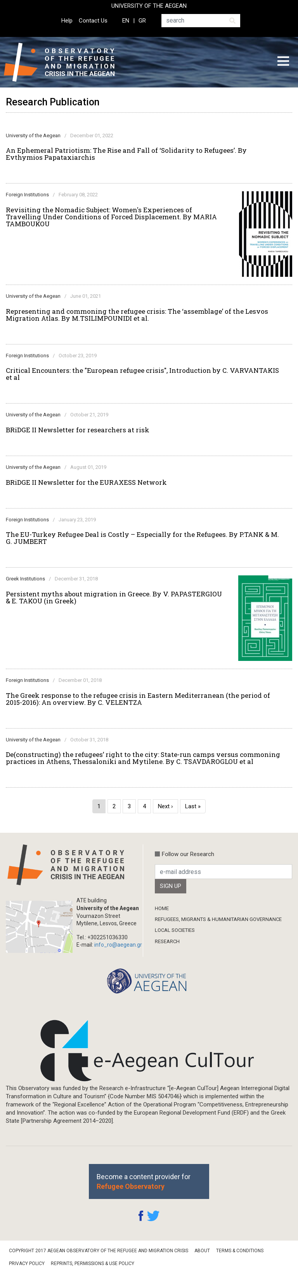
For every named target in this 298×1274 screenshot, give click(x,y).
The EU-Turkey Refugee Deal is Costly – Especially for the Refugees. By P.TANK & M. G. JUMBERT (142, 538)
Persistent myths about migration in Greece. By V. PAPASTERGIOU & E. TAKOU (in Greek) (114, 598)
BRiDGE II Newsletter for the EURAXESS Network (86, 482)
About (202, 1250)
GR (142, 20)
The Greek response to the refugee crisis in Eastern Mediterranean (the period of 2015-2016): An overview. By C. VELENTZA (138, 699)
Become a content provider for (144, 1181)
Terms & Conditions (239, 1250)
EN (125, 20)
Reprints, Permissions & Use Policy (92, 1263)
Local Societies (175, 930)
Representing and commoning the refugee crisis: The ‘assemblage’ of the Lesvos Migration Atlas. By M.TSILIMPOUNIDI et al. (137, 315)
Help (67, 20)
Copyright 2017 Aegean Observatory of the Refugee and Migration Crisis (98, 1250)
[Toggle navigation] (283, 62)
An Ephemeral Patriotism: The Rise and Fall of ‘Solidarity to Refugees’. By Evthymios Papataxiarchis (126, 154)
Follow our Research (188, 854)
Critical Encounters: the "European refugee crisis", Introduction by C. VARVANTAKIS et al (142, 374)
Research (167, 941)
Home (162, 908)
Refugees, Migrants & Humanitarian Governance (218, 919)
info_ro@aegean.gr (118, 945)
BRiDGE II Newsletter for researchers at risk (77, 429)
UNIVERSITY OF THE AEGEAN (149, 5)
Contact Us (93, 20)
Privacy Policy (27, 1263)
